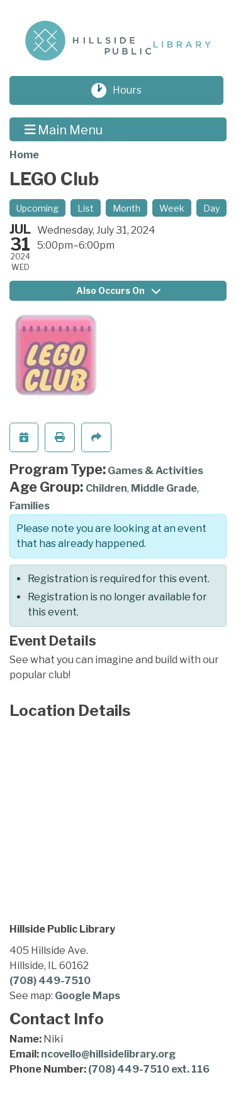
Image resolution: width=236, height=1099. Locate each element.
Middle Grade (164, 488)
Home (24, 155)
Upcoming (37, 208)
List (85, 208)
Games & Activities (155, 471)
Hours (133, 90)
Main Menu (64, 129)
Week (171, 208)
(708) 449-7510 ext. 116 (149, 1069)
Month (126, 208)
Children (106, 488)
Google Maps (87, 996)
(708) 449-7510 (50, 981)
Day (211, 208)
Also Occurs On (118, 290)
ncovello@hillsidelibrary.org (108, 1054)
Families (29, 506)
